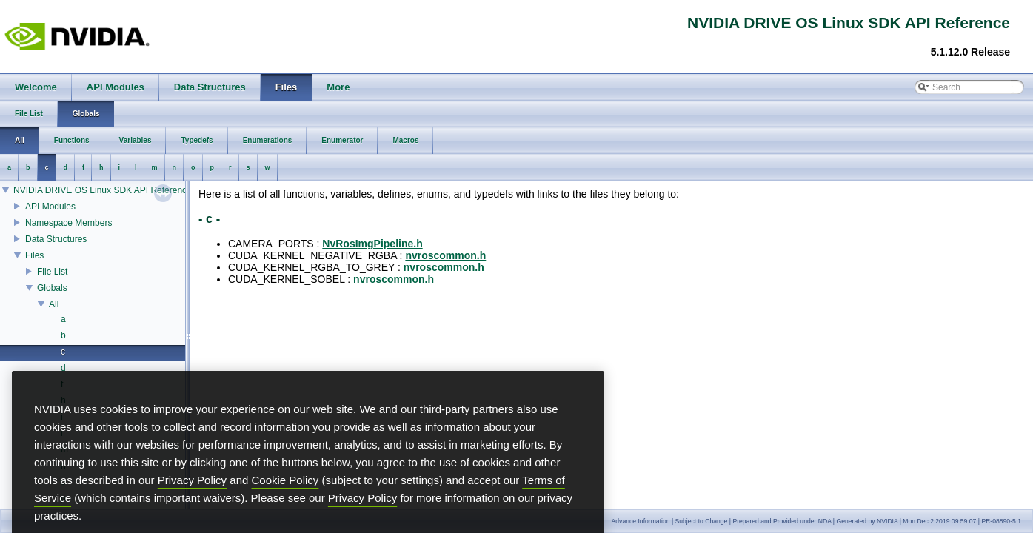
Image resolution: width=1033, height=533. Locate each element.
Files (34, 255)
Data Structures (56, 239)
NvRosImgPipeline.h (372, 243)
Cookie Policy (285, 498)
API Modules (50, 206)
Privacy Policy (192, 498)
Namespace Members (68, 223)
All (53, 304)
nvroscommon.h (445, 255)
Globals (52, 288)
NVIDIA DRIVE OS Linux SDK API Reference (102, 190)
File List (52, 271)
